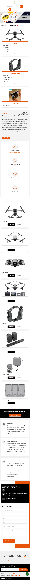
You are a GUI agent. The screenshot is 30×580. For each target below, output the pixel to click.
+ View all (15, 53)
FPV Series (6, 49)
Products (19, 555)
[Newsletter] (10, 569)
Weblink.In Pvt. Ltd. (16, 575)
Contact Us (11, 556)
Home (4, 555)
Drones (15, 43)
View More (19, 224)
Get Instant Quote (15, 415)
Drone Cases (6, 79)
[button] (11, 498)
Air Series (5, 45)
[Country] (15, 522)
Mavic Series (6, 52)
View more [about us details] (5, 137)
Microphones (6, 105)
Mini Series (6, 47)
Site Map (19, 556)
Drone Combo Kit (7, 77)
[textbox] (12, 7)
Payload (5, 75)
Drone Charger (7, 82)
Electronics (15, 103)
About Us (11, 555)
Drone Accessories (15, 73)
